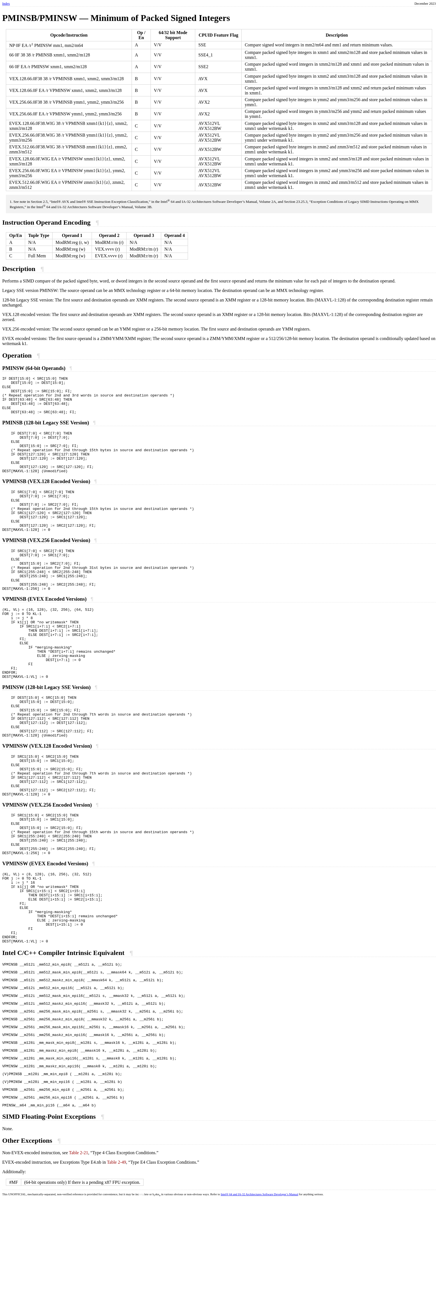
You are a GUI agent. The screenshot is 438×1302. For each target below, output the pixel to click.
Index (6, 4)
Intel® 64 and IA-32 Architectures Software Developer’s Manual (259, 1296)
